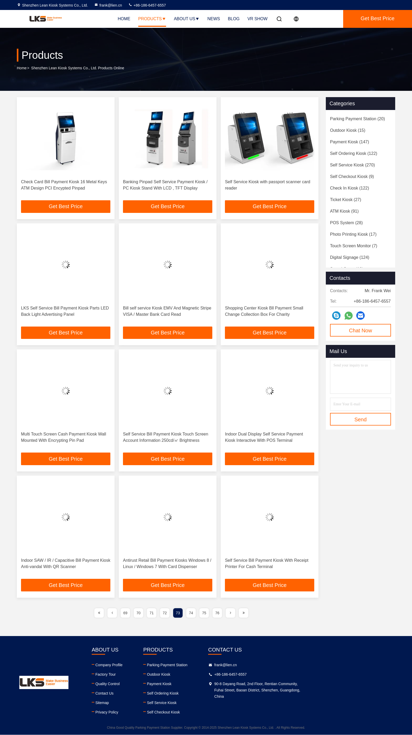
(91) (344, 211)
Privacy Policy (139, 712)
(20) (357, 119)
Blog (233, 19)
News (213, 19)
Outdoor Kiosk (224, 675)
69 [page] (125, 613)
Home (124, 19)
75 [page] (204, 613)
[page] (99, 613)
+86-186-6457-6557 (147, 5)
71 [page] (152, 613)
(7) (353, 246)
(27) (345, 199)
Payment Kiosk (224, 684)
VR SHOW (257, 19)
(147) (349, 142)
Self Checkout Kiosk (228, 712)
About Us (187, 19)
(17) (353, 234)
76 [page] (217, 613)
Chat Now (360, 330)
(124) (349, 257)
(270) (352, 165)
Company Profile (141, 665)
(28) (346, 222)
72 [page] (165, 613)
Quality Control (140, 684)
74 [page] (191, 613)
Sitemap (134, 703)
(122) (353, 153)
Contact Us (137, 693)
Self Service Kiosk (227, 703)
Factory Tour (138, 675)
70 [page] (138, 613)
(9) (352, 176)
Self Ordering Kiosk (228, 693)
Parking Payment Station (232, 665)
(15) (347, 130)
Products (152, 19)
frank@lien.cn (108, 5)
